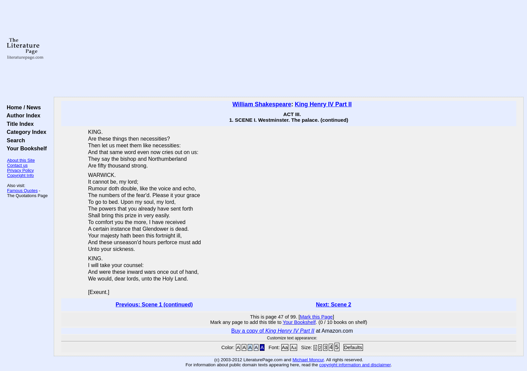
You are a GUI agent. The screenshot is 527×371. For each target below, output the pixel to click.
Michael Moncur (308, 359)
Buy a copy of (272, 331)
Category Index (25, 132)
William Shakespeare (262, 104)
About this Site (21, 160)
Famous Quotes (22, 190)
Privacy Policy (20, 170)
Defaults (353, 347)
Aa (285, 347)
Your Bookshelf (25, 148)
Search (14, 140)
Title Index (19, 124)
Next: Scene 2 (333, 304)
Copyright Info (20, 175)
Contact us (17, 165)
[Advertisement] (288, 49)
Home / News (22, 107)
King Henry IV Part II (323, 104)
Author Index (22, 115)
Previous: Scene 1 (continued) (154, 304)
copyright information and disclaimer (355, 364)
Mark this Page (316, 317)
